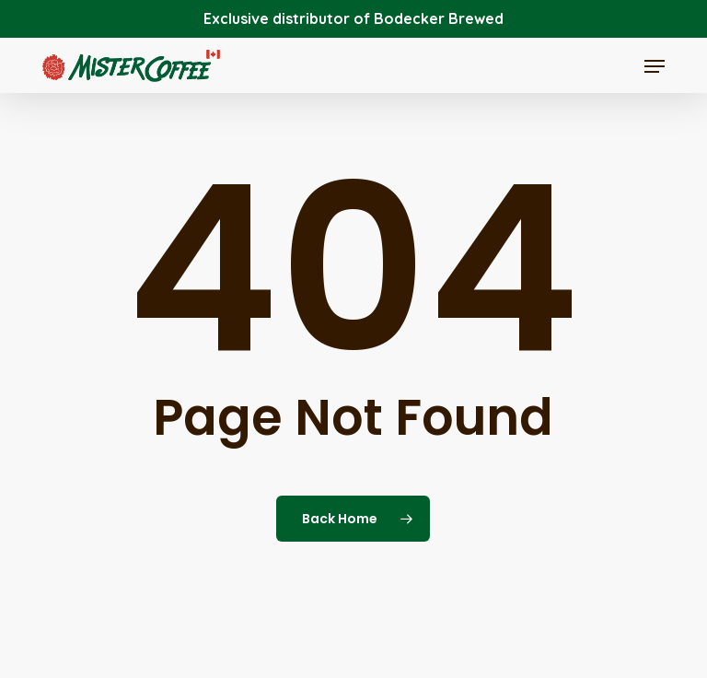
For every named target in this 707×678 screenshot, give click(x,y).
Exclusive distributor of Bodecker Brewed (353, 18)
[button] (654, 66)
